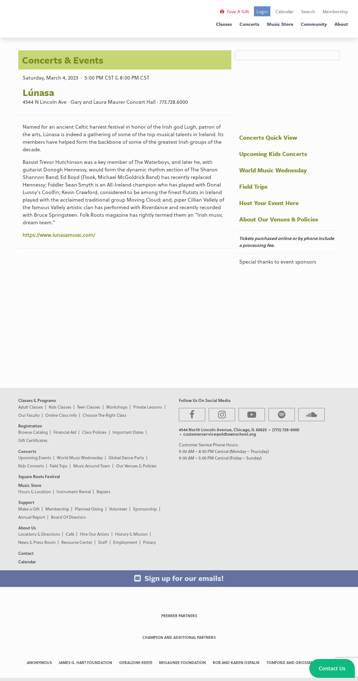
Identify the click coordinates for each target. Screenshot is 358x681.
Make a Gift (29, 509)
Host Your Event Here (269, 202)
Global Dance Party (126, 458)
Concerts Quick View (268, 137)
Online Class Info (61, 415)
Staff (102, 542)
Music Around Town (91, 466)
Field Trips (253, 186)
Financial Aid (64, 432)
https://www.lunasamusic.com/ (59, 234)
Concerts (249, 23)
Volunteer (118, 509)
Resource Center (76, 542)
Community (314, 23)
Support (26, 502)
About (341, 23)
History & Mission (131, 534)
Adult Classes (30, 407)
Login (262, 11)
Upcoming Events (34, 458)
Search (308, 11)
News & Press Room (37, 542)
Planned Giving (89, 509)
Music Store (280, 23)
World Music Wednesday (273, 170)
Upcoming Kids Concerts (273, 153)
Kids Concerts (31, 466)
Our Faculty (29, 415)
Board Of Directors (68, 517)
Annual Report (31, 517)
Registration (30, 426)
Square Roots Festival (39, 476)
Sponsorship (145, 509)
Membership (335, 11)
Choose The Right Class (104, 415)
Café (70, 534)
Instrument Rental (74, 491)
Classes (224, 23)
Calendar (284, 11)
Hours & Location (34, 491)
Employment (125, 542)
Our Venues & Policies (136, 466)
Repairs (103, 491)
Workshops (117, 407)
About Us (27, 528)
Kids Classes (60, 407)
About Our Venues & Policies (278, 219)
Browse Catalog (33, 432)
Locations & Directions (39, 534)
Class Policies (94, 432)
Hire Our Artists (94, 534)
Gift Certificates (32, 440)
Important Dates (128, 432)
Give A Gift (234, 11)
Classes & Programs (37, 400)
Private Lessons (147, 407)
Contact (26, 553)
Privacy (149, 542)
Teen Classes (88, 407)
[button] (332, 668)
